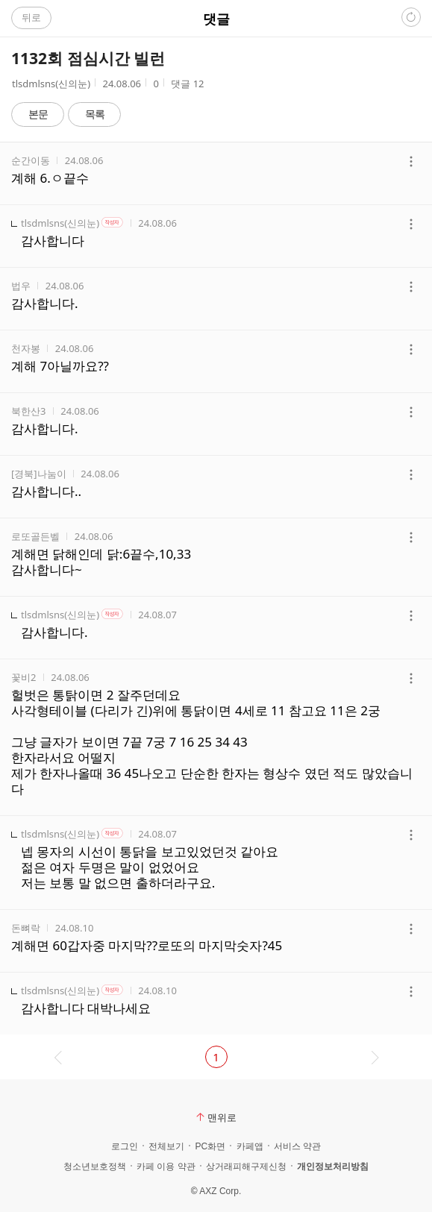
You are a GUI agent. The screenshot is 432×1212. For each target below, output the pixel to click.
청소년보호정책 (94, 1166)
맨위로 (216, 1117)
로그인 (124, 1146)
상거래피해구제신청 (246, 1166)
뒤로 (31, 17)
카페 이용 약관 (166, 1166)
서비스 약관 (297, 1146)
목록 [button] (94, 114)
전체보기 (166, 1146)
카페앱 (250, 1146)
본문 (38, 114)
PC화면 (210, 1146)
